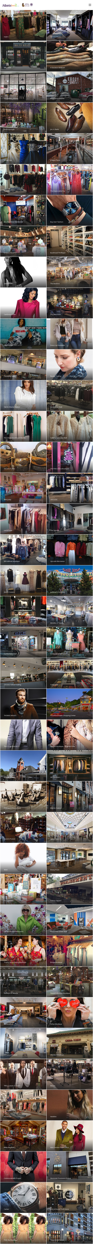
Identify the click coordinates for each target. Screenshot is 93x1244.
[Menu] (90, 5)
